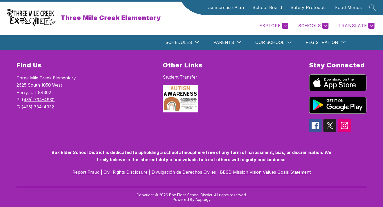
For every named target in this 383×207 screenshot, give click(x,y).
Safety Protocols (308, 7)
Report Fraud (85, 172)
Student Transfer (180, 77)
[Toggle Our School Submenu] (289, 42)
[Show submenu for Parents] (223, 42)
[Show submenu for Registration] (322, 42)
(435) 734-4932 (38, 106)
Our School (269, 42)
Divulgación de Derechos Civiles (184, 172)
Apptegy (203, 199)
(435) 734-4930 (38, 99)
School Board (267, 7)
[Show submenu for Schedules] (178, 42)
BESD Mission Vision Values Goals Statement (265, 172)
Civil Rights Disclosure (125, 172)
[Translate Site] (355, 25)
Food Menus (348, 7)
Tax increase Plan (225, 7)
